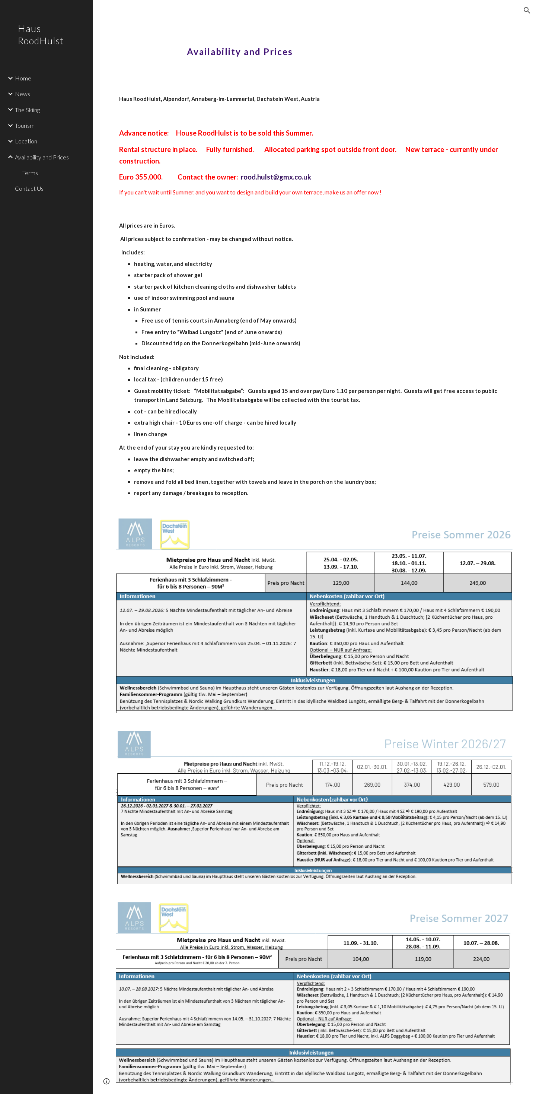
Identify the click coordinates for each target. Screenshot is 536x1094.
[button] (527, 10)
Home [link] (23, 78)
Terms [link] (30, 172)
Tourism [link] (25, 125)
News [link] (22, 93)
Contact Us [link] (29, 188)
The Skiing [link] (27, 109)
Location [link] (26, 141)
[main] (314, 46)
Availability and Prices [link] (42, 157)
